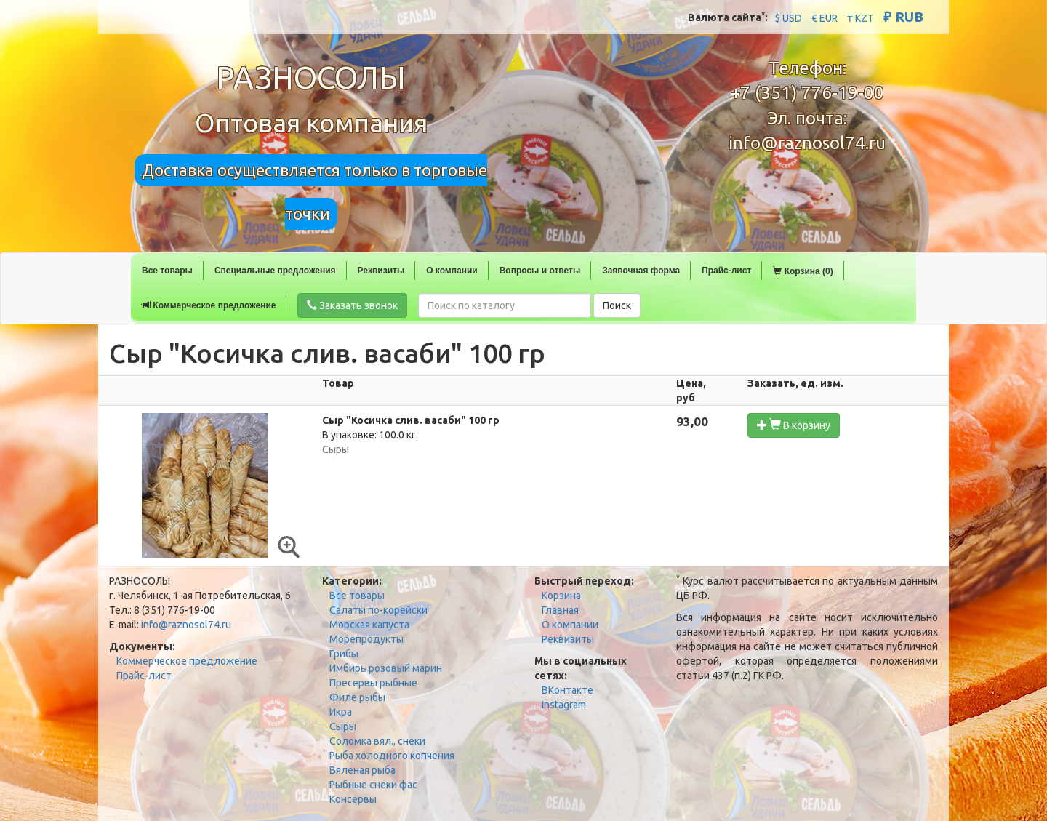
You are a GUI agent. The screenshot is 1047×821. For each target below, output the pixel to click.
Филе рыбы (357, 697)
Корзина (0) (803, 271)
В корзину (793, 425)
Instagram (564, 704)
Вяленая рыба (362, 770)
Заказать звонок (352, 305)
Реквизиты (381, 270)
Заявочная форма (641, 270)
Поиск (617, 305)
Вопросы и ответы (540, 270)
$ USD (788, 18)
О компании (452, 270)
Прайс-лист (726, 270)
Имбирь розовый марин (385, 668)
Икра (340, 712)
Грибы (343, 654)
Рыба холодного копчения (391, 755)
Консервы (353, 799)
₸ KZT (860, 18)
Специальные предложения (275, 270)
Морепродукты (366, 639)
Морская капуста (369, 624)
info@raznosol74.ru (807, 143)
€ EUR (824, 18)
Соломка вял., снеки (377, 741)
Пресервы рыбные (373, 683)
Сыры (342, 726)
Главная (560, 610)
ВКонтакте (567, 690)
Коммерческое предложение (209, 305)
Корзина (561, 595)
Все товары (167, 270)
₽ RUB (903, 17)
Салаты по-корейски (378, 610)
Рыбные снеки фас (373, 784)
